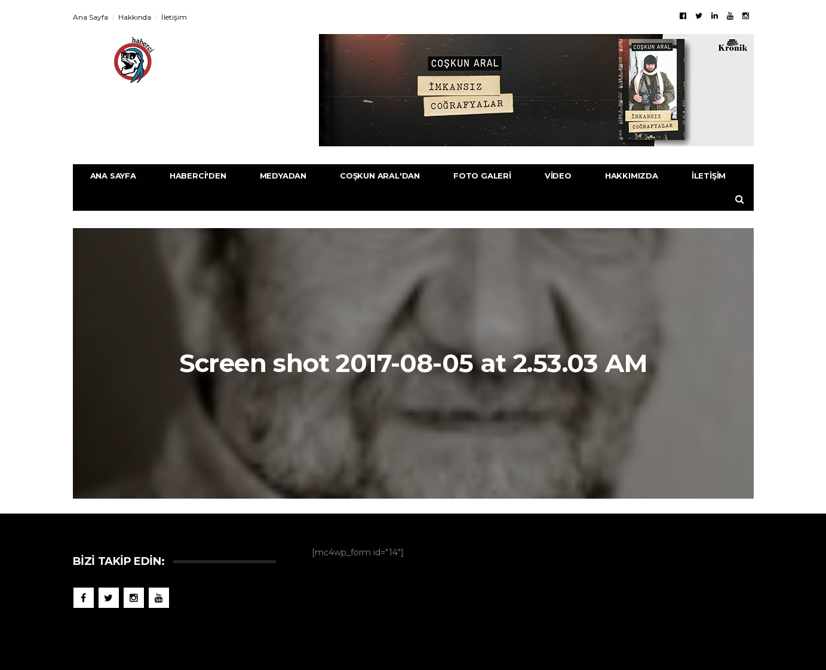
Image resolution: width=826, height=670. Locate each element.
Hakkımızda (631, 175)
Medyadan (283, 175)
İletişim (174, 17)
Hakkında (134, 17)
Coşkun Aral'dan (380, 175)
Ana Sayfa (90, 17)
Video (558, 175)
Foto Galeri (482, 175)
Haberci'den (198, 175)
